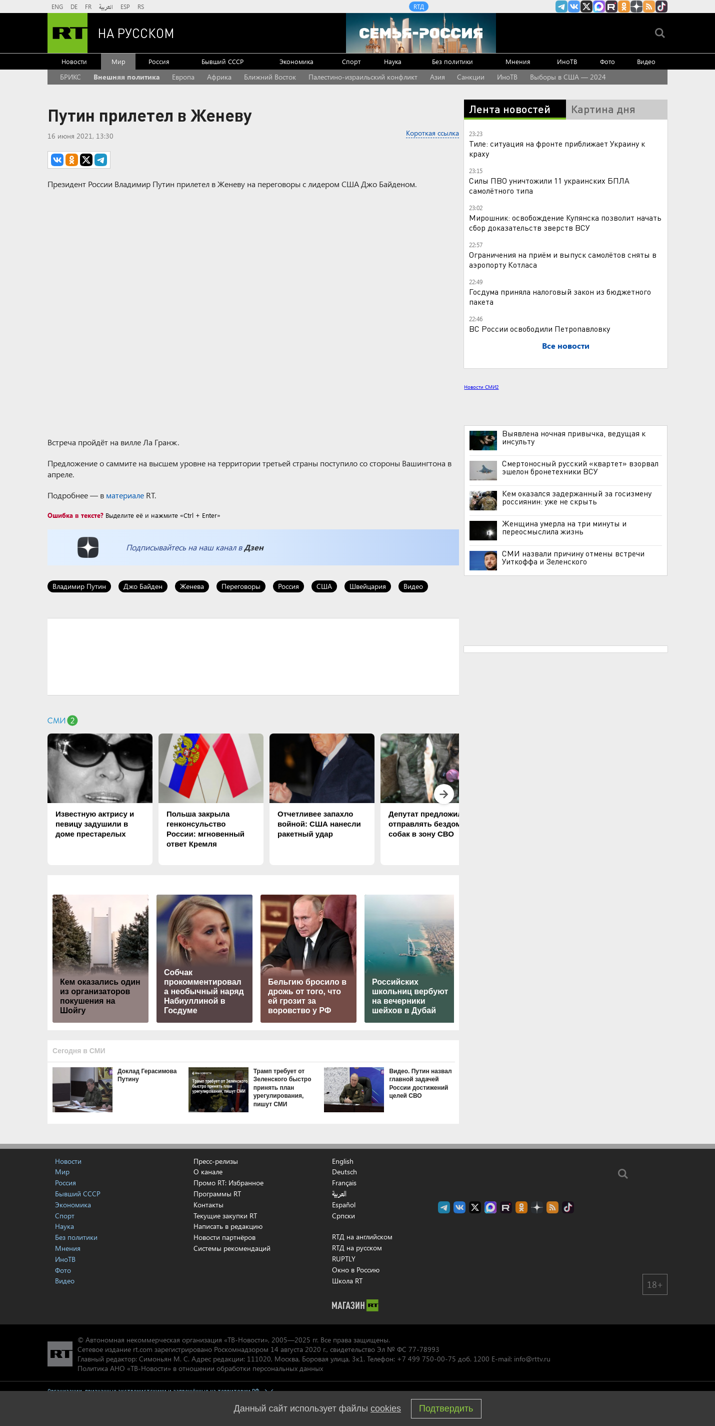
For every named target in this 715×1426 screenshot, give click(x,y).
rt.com (142, 1349)
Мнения (518, 61)
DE (74, 7)
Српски (343, 1215)
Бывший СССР (223, 61)
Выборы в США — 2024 (568, 77)
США (324, 586)
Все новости (566, 345)
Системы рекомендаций (232, 1248)
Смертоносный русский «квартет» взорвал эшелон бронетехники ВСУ (580, 467)
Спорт (351, 61)
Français (344, 1182)
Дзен (254, 547)
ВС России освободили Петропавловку (539, 328)
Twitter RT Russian (586, 7)
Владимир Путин (79, 586)
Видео (646, 61)
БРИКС (70, 77)
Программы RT (217, 1193)
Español (344, 1204)
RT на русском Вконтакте (574, 7)
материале (125, 495)
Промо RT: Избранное (229, 1182)
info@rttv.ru (532, 1358)
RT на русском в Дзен (636, 7)
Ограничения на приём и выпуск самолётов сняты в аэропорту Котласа (562, 259)
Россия (159, 61)
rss (649, 7)
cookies (385, 1408)
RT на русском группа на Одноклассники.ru (624, 7)
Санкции (470, 77)
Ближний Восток (270, 77)
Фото (607, 61)
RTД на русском (357, 1247)
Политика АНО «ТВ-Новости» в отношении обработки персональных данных (200, 1368)
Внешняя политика (127, 77)
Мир (119, 61)
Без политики (452, 61)
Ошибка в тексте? (76, 515)
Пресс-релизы (216, 1161)
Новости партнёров (225, 1237)
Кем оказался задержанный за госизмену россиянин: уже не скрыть (577, 497)
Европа (183, 77)
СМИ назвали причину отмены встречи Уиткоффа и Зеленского (573, 557)
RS (141, 7)
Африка (219, 77)
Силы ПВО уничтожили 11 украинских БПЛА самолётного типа (549, 185)
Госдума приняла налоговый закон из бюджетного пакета (560, 296)
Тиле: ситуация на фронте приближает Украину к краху (557, 148)
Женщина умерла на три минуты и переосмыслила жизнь (564, 527)
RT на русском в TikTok (662, 7)
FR (88, 7)
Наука (393, 61)
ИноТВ (567, 61)
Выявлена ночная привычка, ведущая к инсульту (574, 437)
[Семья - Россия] (421, 33)
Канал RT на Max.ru (599, 7)
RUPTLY (344, 1258)
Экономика (297, 61)
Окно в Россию (356, 1269)
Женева (192, 586)
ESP (125, 7)
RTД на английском (362, 1236)
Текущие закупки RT (225, 1215)
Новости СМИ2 (481, 386)
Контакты (209, 1204)
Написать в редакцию (228, 1226)
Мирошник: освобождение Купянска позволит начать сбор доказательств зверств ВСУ (565, 222)
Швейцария (368, 586)
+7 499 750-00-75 (426, 1358)
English (343, 1161)
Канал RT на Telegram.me (562, 7)
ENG (57, 7)
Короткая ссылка (432, 133)
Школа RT (347, 1280)
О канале (208, 1171)
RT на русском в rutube (612, 7)
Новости (74, 61)
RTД (419, 7)
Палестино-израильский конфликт (363, 77)
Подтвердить (446, 1408)
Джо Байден (143, 586)
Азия (437, 77)
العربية (106, 7)
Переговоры (241, 586)
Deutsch (344, 1171)
